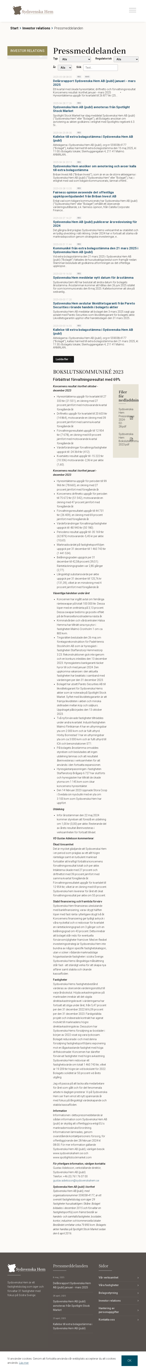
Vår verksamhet (108, 1277)
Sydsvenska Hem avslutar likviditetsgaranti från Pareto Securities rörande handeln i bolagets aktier (94, 305)
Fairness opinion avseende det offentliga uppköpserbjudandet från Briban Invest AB (84, 194)
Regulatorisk (103, 58)
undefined (75, 59)
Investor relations (36, 28)
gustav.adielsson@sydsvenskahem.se (76, 1180)
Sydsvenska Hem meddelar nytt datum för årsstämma (93, 277)
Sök (78, 67)
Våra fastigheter (109, 1285)
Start (14, 28)
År (54, 67)
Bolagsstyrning (108, 1292)
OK (130, 1360)
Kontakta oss (107, 1319)
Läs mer (24, 1362)
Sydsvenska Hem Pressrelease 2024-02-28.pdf (126, 418)
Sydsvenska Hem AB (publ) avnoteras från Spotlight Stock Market (71, 1305)
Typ (55, 58)
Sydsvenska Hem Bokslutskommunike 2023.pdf (126, 439)
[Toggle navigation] (132, 10)
